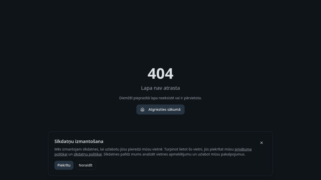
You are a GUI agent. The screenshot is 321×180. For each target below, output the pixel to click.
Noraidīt (86, 165)
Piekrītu (63, 165)
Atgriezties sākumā (160, 109)
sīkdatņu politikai (88, 154)
